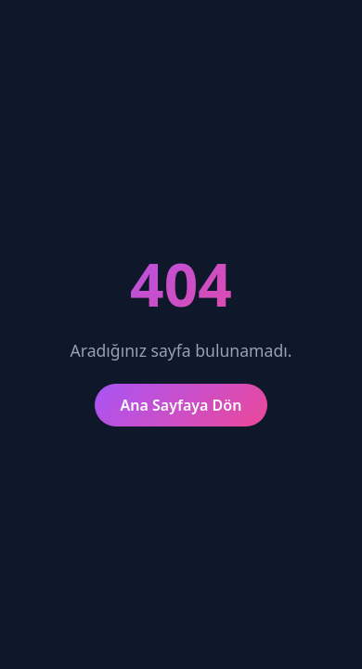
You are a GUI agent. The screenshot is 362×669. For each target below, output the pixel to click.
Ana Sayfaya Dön (181, 405)
